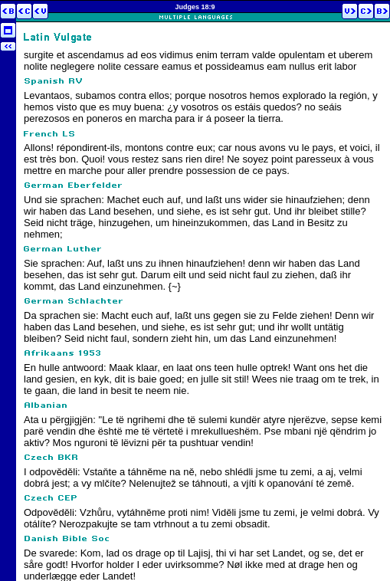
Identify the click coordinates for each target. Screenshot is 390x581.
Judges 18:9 (195, 7)
